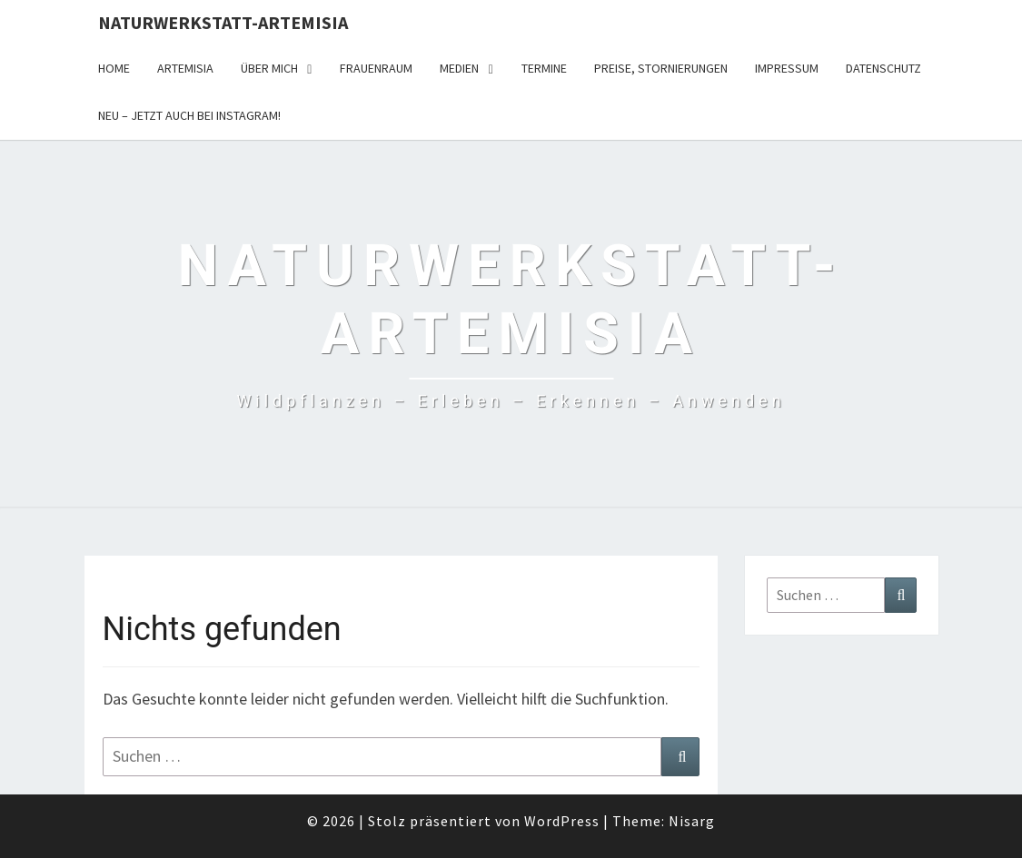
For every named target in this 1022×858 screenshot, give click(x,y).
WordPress (562, 821)
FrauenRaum (376, 68)
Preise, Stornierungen (661, 68)
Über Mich (269, 68)
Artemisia (185, 68)
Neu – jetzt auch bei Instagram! (189, 115)
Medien (459, 68)
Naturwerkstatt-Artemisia (223, 22)
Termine (544, 68)
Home (114, 68)
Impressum (787, 68)
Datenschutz (883, 68)
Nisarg (692, 821)
